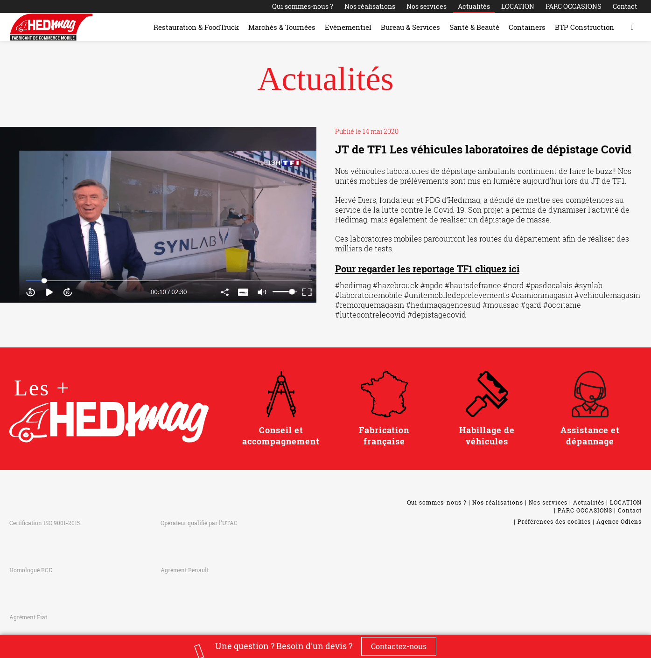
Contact (625, 6)
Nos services (426, 6)
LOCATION (517, 6)
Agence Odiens (619, 521)
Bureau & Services (410, 27)
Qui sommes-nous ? (302, 6)
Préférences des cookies (554, 521)
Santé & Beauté (474, 27)
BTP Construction (584, 27)
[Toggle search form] (632, 27)
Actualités (474, 6)
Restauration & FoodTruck (196, 27)
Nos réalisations (369, 6)
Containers (527, 27)
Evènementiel (348, 27)
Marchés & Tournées (281, 27)
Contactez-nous (399, 646)
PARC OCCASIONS (574, 6)
